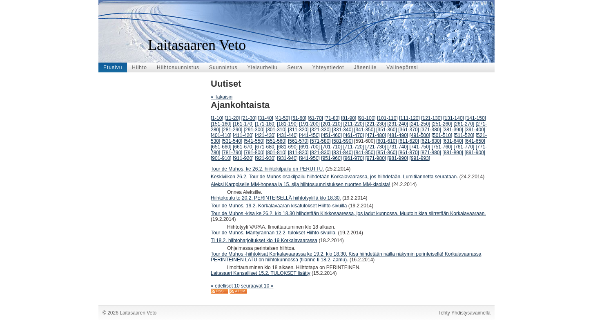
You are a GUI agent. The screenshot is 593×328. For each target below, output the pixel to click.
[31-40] (265, 118)
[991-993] (420, 158)
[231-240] (398, 124)
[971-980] (375, 158)
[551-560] (276, 141)
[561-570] (298, 141)
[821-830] (320, 152)
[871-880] (430, 152)
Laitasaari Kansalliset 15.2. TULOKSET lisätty (260, 273)
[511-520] (464, 135)
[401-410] (221, 135)
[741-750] (420, 147)
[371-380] (430, 130)
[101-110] (387, 118)
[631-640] (452, 141)
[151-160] (221, 124)
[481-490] (398, 135)
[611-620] (408, 141)
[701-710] (331, 147)
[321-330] (320, 130)
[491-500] (420, 135)
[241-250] (420, 124)
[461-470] (353, 135)
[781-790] (232, 152)
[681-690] (287, 147)
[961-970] (353, 158)
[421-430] (265, 135)
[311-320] (298, 130)
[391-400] (474, 130)
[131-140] (453, 118)
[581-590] (342, 141)
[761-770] (464, 147)
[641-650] (474, 141)
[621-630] (430, 141)
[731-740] (398, 147)
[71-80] (331, 118)
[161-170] (243, 124)
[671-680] (265, 147)
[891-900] (474, 152)
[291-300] (254, 130)
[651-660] (221, 147)
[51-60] (298, 118)
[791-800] (254, 152)
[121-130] (431, 118)
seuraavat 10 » (257, 286)
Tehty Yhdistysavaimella (464, 313)
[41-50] (282, 118)
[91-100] (367, 118)
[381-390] (452, 130)
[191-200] (309, 124)
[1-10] (217, 118)
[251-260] (442, 124)
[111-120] (409, 118)
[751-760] (442, 147)
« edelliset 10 (225, 286)
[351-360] (386, 130)
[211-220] (353, 124)
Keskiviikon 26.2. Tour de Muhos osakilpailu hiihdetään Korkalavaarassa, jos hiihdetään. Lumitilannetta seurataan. (335, 177)
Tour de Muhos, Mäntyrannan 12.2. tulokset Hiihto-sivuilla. (274, 233)
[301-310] (276, 130)
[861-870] (408, 152)
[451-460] (331, 135)
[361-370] (408, 130)
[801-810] (276, 152)
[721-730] (375, 147)
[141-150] (475, 118)
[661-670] (243, 147)
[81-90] (348, 118)
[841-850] (364, 152)
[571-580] (320, 141)
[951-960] (331, 158)
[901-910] (221, 158)
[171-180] (265, 124)
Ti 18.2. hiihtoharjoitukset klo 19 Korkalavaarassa (264, 240)
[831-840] (342, 152)
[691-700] (309, 147)
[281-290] (232, 130)
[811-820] (298, 152)
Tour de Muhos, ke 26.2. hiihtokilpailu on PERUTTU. (267, 169)
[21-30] (248, 118)
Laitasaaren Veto (197, 45)
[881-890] (452, 152)
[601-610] (386, 141)
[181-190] (287, 124)
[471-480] (375, 135)
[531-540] (232, 141)
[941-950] (309, 158)
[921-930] (265, 158)
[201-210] (331, 124)
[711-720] (353, 147)
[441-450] (309, 135)
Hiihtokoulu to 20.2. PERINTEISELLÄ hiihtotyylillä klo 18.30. (276, 198)
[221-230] (375, 124)
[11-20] (232, 118)
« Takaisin (221, 97)
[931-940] (287, 158)
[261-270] (464, 124)
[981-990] (398, 158)
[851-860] (386, 152)
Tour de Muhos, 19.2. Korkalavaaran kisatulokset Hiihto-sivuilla (279, 206)
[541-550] (254, 141)
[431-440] (287, 135)
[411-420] (243, 135)
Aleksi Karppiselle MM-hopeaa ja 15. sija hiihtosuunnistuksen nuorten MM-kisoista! (300, 184)
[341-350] (364, 130)
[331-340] (342, 130)
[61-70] (315, 118)
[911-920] (243, 158)
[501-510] (442, 135)
